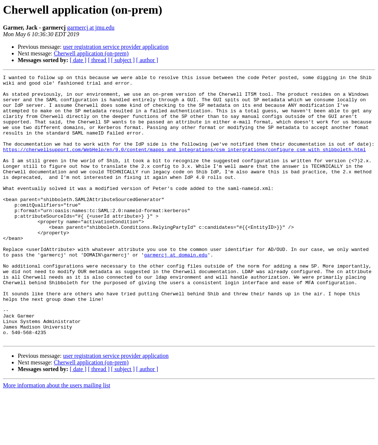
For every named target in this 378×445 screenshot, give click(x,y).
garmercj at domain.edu (175, 291)
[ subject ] (123, 60)
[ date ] (78, 60)
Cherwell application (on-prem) (91, 53)
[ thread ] (99, 60)
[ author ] (147, 60)
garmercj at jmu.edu (90, 27)
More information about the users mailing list (56, 438)
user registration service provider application (116, 47)
